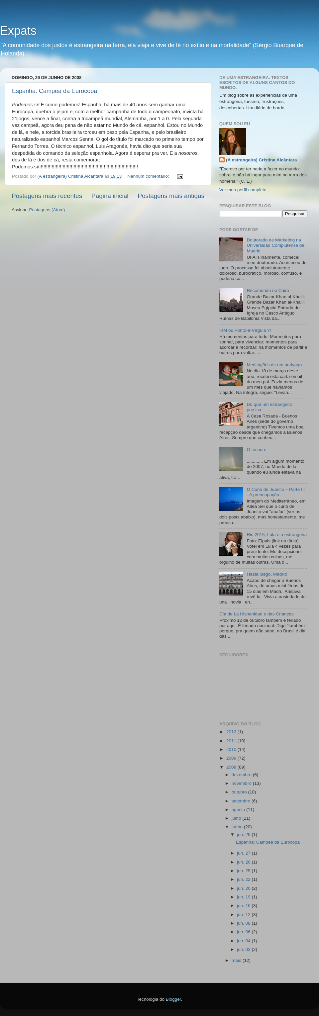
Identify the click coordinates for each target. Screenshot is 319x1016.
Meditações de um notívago (274, 364)
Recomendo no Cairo (268, 290)
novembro (242, 783)
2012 (232, 731)
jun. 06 (244, 931)
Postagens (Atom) (47, 209)
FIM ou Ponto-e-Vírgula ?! (245, 330)
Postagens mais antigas (171, 195)
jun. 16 (244, 905)
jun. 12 (244, 914)
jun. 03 (244, 949)
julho (237, 818)
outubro (240, 791)
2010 (232, 749)
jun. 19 (244, 896)
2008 (232, 767)
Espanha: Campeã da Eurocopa (54, 91)
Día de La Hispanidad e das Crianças (256, 613)
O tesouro (256, 449)
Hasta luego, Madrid (267, 574)
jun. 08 (244, 923)
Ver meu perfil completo (242, 189)
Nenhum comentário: (149, 176)
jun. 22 (244, 879)
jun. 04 (244, 940)
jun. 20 (244, 888)
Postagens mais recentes (47, 195)
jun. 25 (244, 870)
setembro (242, 800)
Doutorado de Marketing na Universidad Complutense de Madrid (275, 245)
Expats (18, 31)
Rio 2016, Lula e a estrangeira (277, 534)
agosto (239, 809)
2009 (232, 758)
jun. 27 (244, 853)
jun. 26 (244, 862)
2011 (232, 740)
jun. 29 (244, 834)
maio (237, 960)
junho (238, 826)
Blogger (173, 999)
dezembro (242, 774)
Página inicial (109, 195)
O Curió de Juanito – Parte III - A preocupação (276, 492)
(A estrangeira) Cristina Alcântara (261, 159)
